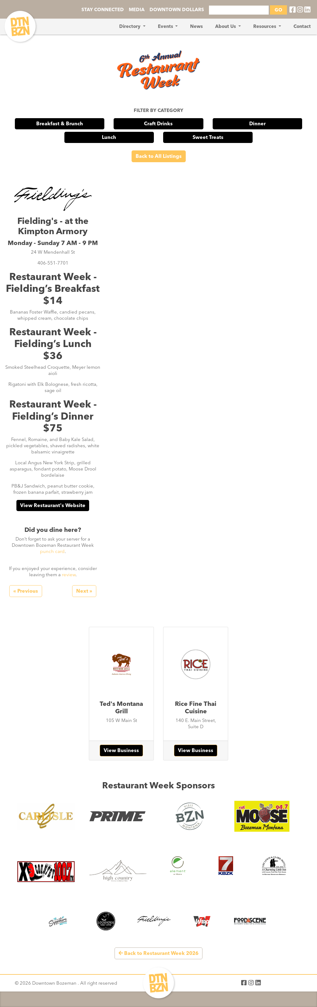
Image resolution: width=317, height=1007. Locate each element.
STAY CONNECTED (102, 9)
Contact (302, 26)
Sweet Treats (208, 137)
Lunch (109, 137)
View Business (121, 750)
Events (166, 26)
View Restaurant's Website (52, 505)
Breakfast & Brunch (59, 124)
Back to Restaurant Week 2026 (158, 953)
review (69, 574)
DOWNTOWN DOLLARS (177, 9)
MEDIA (137, 9)
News (196, 26)
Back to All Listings (159, 156)
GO (278, 10)
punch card (52, 551)
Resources (265, 26)
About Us (226, 26)
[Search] (239, 10)
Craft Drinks (158, 124)
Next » (84, 591)
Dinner (257, 124)
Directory (130, 26)
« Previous (25, 591)
